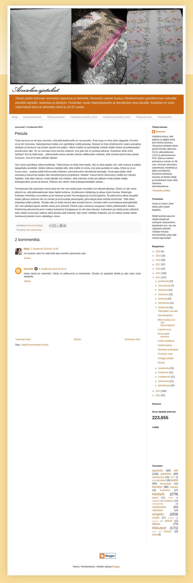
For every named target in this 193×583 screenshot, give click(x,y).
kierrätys (157, 486)
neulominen (159, 506)
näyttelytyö (157, 510)
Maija (26, 249)
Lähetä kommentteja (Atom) (34, 344)
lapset (155, 497)
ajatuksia (157, 470)
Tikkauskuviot (144, 116)
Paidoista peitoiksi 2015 (116, 116)
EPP (173, 477)
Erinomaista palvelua (163, 335)
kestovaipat (165, 483)
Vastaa (27, 258)
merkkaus (168, 501)
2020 (158, 251)
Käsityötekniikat (32, 116)
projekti (155, 517)
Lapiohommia (164, 329)
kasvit (163, 480)
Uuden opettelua (166, 341)
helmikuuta (164, 381)
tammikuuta (164, 385)
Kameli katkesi (165, 345)
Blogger (116, 566)
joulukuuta (163, 281)
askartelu (166, 473)
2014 (158, 277)
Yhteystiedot (164, 116)
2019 (158, 255)
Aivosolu (28, 269)
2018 (158, 260)
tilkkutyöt (159, 528)
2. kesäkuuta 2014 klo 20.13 (53, 269)
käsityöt (158, 494)
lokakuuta (163, 290)
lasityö (170, 498)
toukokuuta (164, 368)
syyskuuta (163, 294)
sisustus (155, 521)
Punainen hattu (165, 354)
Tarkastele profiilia (161, 190)
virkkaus (167, 531)
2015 (158, 273)
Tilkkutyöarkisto (56, 116)
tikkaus (156, 523)
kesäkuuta (163, 307)
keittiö (174, 480)
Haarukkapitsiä (165, 315)
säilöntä (168, 521)
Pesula (161, 362)
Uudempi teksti (23, 339)
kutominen (165, 490)
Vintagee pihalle (166, 358)
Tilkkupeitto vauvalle (168, 311)
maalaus (156, 501)
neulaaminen (158, 504)
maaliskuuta (164, 376)
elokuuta (162, 298)
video (154, 532)
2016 (158, 268)
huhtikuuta (163, 372)
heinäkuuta (164, 303)
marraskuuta (164, 285)
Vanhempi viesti (132, 339)
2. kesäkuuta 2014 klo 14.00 (44, 249)
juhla (154, 480)
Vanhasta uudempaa (168, 349)
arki (28, 230)
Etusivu (77, 339)
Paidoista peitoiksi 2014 (83, 116)
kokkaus (174, 487)
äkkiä (154, 534)
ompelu (158, 514)
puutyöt (171, 518)
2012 (158, 395)
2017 (158, 264)
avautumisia (36, 230)
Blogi (15, 116)
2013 (158, 391)
